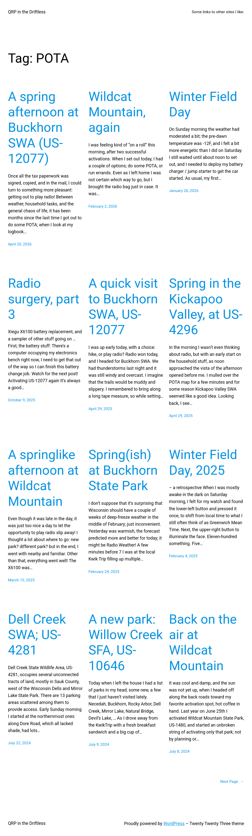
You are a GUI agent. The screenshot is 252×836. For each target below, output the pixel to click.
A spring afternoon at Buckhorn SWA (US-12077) (43, 127)
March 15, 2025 (21, 580)
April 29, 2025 (100, 409)
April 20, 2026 (20, 244)
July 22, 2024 (19, 743)
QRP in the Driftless (27, 11)
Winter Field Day (203, 104)
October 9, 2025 (21, 400)
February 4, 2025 (183, 556)
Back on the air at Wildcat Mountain (203, 642)
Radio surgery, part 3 (43, 299)
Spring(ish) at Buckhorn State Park (123, 470)
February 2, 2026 (102, 206)
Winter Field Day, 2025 (203, 462)
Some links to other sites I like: (218, 12)
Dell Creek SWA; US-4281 (37, 635)
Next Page (232, 782)
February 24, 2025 (103, 571)
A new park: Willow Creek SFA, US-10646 (125, 642)
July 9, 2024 (98, 744)
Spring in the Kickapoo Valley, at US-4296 (206, 306)
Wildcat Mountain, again (117, 112)
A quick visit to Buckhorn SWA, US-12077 (123, 306)
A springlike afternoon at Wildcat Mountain (43, 478)
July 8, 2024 (179, 751)
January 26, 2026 (184, 190)
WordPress (173, 823)
